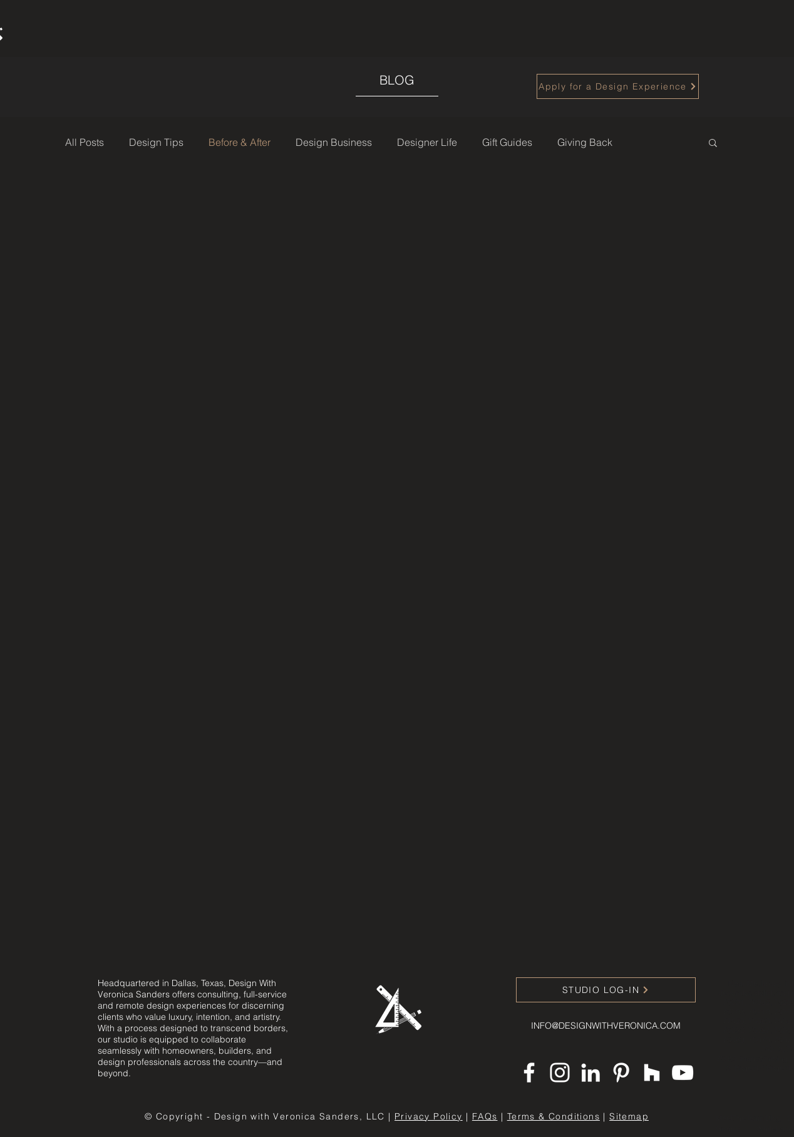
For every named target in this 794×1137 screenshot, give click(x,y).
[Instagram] (560, 1072)
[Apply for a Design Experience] (618, 86)
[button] (713, 143)
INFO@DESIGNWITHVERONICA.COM (606, 1025)
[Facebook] (529, 1072)
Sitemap (629, 1116)
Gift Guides (507, 142)
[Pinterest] (621, 1072)
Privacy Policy (428, 1116)
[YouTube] (682, 1072)
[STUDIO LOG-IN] (606, 989)
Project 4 (750, 1068)
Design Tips (156, 142)
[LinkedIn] (590, 1072)
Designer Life (427, 142)
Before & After (240, 142)
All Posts (84, 142)
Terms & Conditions (553, 1116)
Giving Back (584, 142)
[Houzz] (652, 1072)
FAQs (485, 1116)
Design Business (334, 142)
